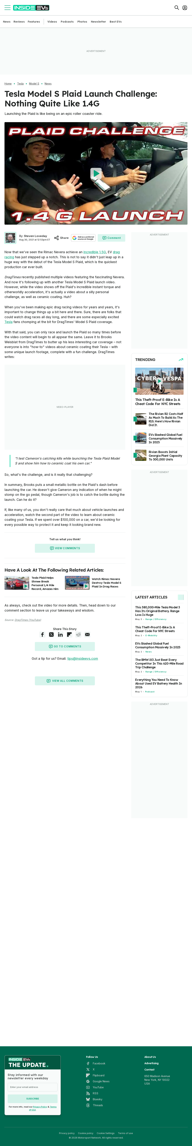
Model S (34, 83)
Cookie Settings (106, 1133)
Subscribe (32, 1098)
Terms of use (125, 1133)
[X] (90, 1069)
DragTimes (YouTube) (28, 619)
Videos (52, 21)
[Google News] (98, 1081)
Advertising (151, 1063)
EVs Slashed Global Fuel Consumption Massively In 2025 (157, 645)
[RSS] (92, 1093)
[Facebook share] (42, 634)
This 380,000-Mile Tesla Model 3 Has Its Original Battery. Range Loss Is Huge (157, 611)
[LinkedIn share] (60, 634)
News (6, 21)
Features (34, 21)
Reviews (19, 21)
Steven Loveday (35, 236)
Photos (82, 21)
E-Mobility (151, 635)
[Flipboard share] (69, 634)
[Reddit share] (78, 634)
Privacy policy (67, 1133)
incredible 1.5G (94, 252)
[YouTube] (95, 1087)
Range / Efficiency (156, 619)
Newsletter (98, 21)
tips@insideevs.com (82, 658)
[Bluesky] (94, 1099)
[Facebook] (95, 1063)
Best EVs (116, 21)
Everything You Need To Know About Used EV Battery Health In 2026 (158, 683)
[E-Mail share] (87, 634)
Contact (149, 1069)
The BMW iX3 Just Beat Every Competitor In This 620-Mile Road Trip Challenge (159, 663)
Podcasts (67, 21)
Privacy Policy (40, 1106)
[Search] (177, 7)
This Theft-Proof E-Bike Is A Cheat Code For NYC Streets (155, 629)
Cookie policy (85, 1133)
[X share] (51, 634)
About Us (150, 1057)
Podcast (149, 691)
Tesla (20, 83)
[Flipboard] (95, 1075)
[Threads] (94, 1105)
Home (8, 83)
